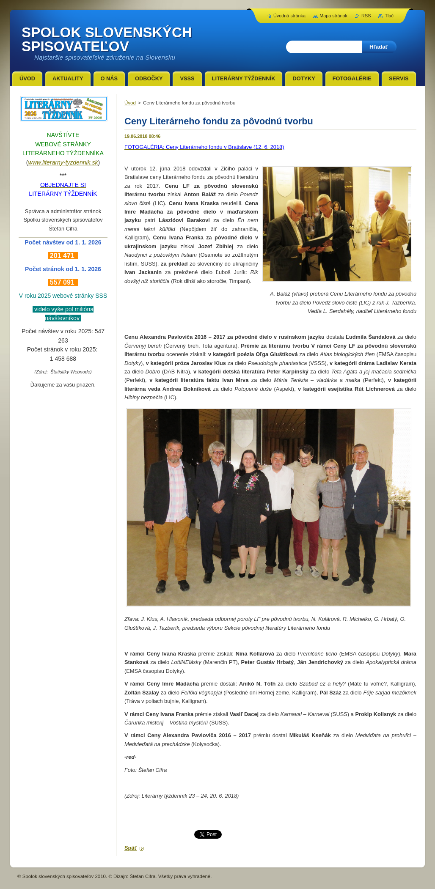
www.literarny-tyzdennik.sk (63, 162)
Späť (130, 848)
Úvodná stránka (289, 15)
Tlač (389, 15)
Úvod (130, 102)
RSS (366, 15)
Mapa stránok (333, 15)
